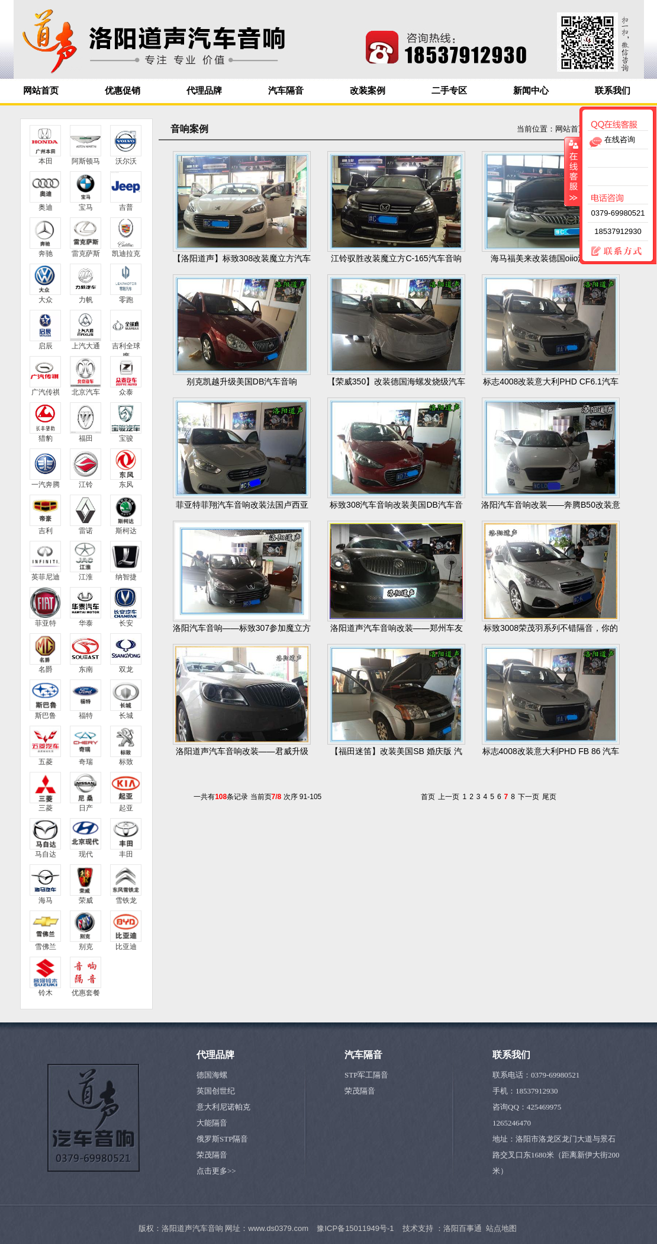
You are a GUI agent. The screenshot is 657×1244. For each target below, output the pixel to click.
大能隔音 (212, 1122)
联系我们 (612, 90)
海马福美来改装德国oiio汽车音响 (551, 258)
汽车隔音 (286, 90)
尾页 (549, 797)
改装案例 (367, 90)
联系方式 (611, 251)
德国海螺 (212, 1074)
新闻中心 (531, 90)
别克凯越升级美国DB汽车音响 (241, 381)
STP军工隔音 (366, 1074)
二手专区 (449, 90)
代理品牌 (204, 90)
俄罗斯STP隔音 (222, 1138)
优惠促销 (122, 90)
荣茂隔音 (212, 1154)
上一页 (448, 797)
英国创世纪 (216, 1090)
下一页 (528, 797)
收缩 (572, 171)
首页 (428, 797)
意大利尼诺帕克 (223, 1106)
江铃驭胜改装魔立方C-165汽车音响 (396, 258)
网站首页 (41, 90)
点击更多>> (216, 1170)
